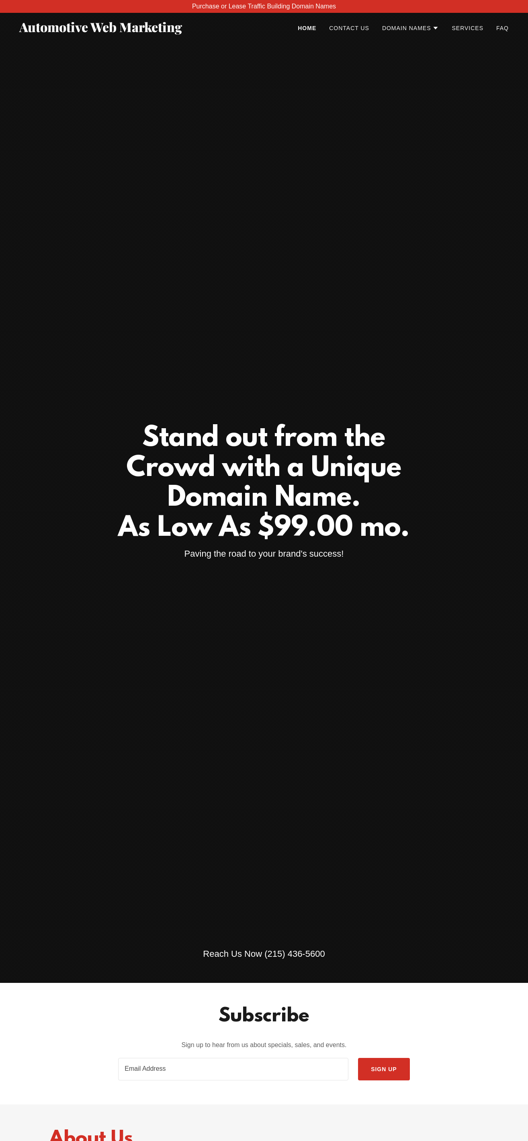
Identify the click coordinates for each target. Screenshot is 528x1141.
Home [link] (307, 28)
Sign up (384, 1069)
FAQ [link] (502, 28)
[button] (410, 28)
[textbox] (233, 1069)
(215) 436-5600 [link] (294, 954)
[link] (104, 29)
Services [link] (467, 28)
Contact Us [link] (349, 28)
